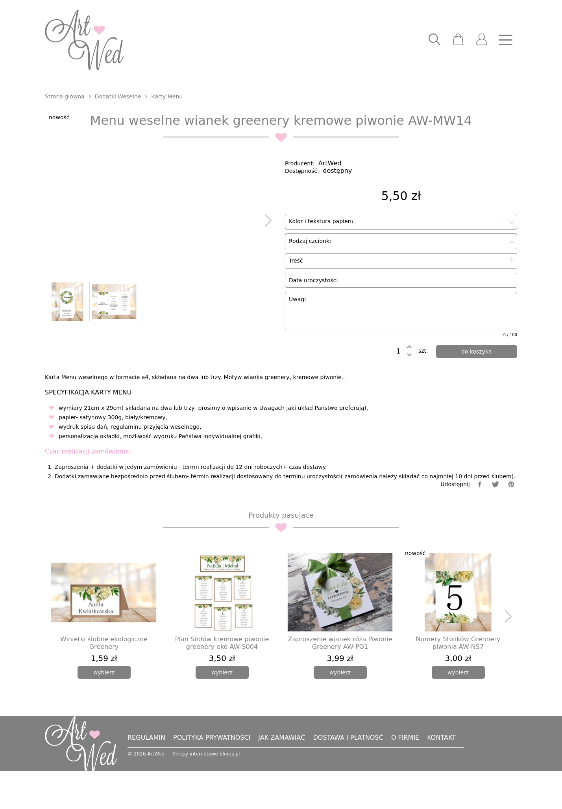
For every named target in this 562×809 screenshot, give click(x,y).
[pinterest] (511, 522)
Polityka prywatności (211, 775)
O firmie (405, 775)
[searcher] (434, 40)
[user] (482, 40)
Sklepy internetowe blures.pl (206, 791)
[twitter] (495, 522)
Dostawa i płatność (348, 775)
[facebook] (480, 522)
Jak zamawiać (281, 775)
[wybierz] (104, 710)
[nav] (505, 40)
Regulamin (146, 775)
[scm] (458, 40)
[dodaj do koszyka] (477, 359)
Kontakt (441, 775)
